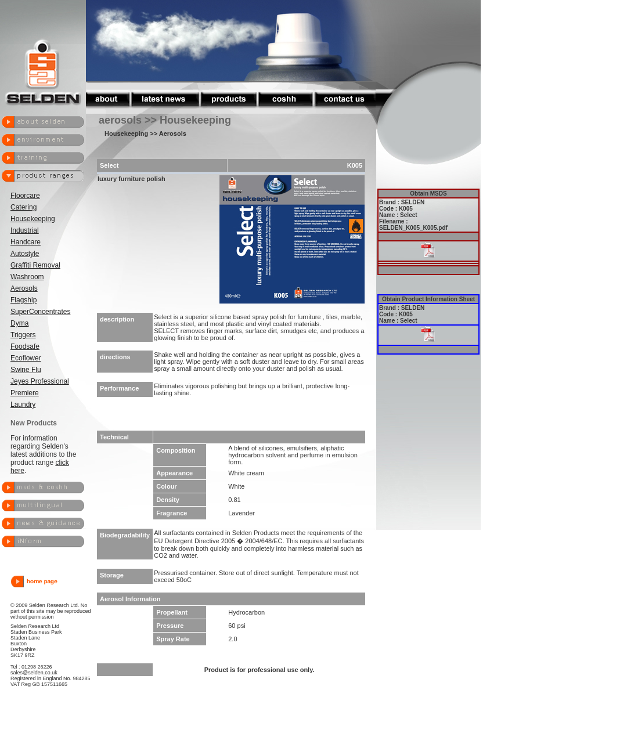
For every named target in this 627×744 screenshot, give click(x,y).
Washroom (27, 277)
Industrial (24, 230)
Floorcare (25, 196)
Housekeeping (32, 219)
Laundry (22, 404)
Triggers (23, 335)
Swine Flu (25, 370)
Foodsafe (24, 346)
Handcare (25, 242)
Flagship (23, 300)
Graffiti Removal (35, 265)
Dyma (19, 323)
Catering (23, 207)
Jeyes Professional (39, 381)
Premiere (24, 393)
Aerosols (24, 288)
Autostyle (24, 254)
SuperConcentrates (40, 312)
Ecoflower (25, 358)
